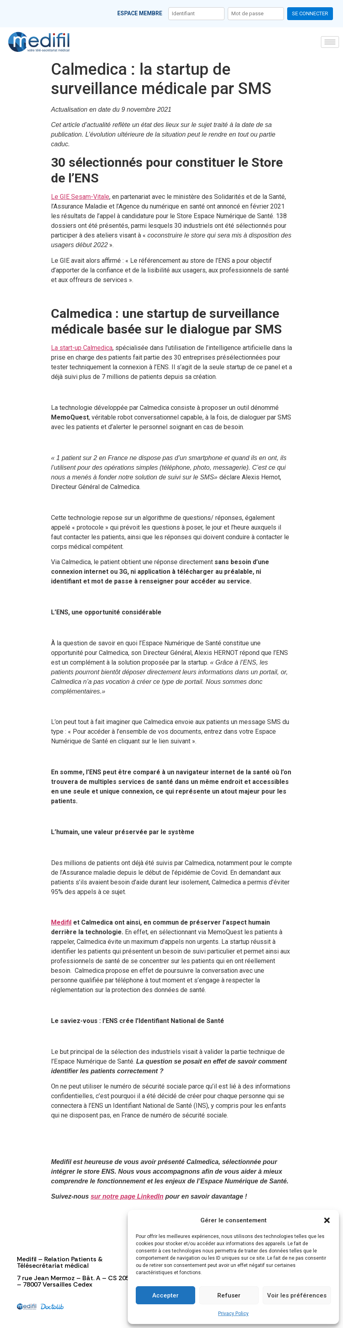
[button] (327, 1220)
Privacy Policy (233, 1313)
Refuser (229, 1295)
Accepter (165, 1295)
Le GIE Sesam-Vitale (80, 197)
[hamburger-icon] (330, 42)
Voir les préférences (297, 1295)
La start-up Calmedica (81, 348)
